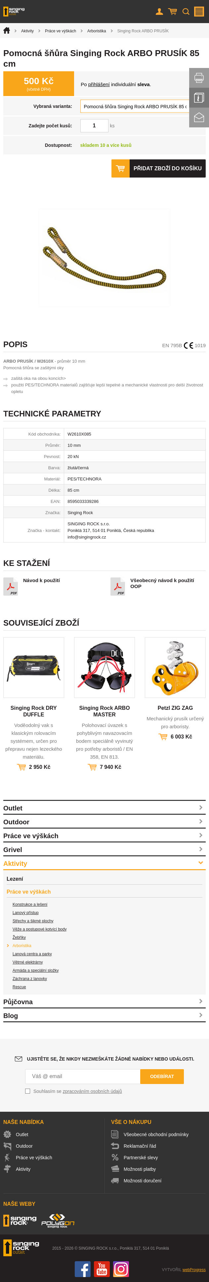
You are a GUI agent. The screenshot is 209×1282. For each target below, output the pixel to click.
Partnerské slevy (141, 1157)
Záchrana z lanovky (30, 978)
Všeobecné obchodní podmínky (156, 1134)
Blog (10, 1015)
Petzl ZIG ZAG (175, 708)
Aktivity (27, 31)
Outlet (12, 808)
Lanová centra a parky (32, 954)
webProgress (194, 1269)
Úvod (6, 30)
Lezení (15, 879)
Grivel (12, 849)
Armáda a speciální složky (36, 970)
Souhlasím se (77, 1091)
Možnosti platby (140, 1169)
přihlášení (99, 84)
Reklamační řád (140, 1146)
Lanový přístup (26, 912)
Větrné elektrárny (28, 962)
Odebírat (162, 1076)
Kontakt (199, 117)
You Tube (102, 1269)
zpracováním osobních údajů (92, 1091)
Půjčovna (18, 1001)
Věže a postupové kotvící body (39, 929)
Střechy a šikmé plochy (33, 921)
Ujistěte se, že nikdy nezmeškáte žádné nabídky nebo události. (110, 1059)
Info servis (199, 98)
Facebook (83, 1269)
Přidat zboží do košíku (168, 168)
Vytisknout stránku (199, 78)
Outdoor (16, 822)
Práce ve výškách (60, 31)
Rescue (19, 987)
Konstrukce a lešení (30, 904)
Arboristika (96, 31)
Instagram (121, 1269)
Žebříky (19, 937)
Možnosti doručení (142, 1180)
